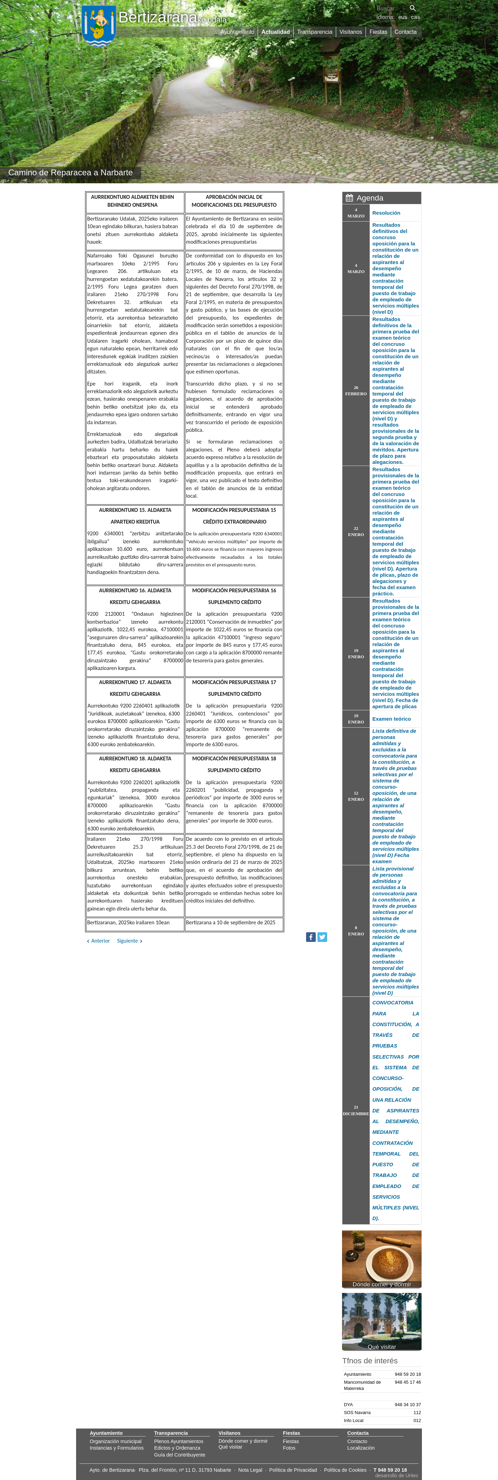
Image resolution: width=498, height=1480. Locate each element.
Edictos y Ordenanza (177, 1448)
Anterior (97, 940)
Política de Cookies (345, 1470)
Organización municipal (116, 1441)
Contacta (406, 32)
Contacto (357, 1441)
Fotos (289, 1448)
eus (402, 17)
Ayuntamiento (238, 32)
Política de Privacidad (293, 1470)
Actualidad (275, 32)
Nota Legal (250, 1470)
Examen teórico (391, 719)
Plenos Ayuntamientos (178, 1441)
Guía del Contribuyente (179, 1455)
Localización (361, 1448)
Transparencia (314, 32)
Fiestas (378, 32)
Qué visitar (230, 1447)
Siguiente (130, 940)
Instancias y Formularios (117, 1448)
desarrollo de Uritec (396, 1475)
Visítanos (351, 32)
